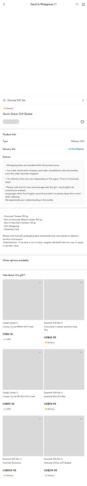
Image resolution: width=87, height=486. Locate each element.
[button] (55, 4)
